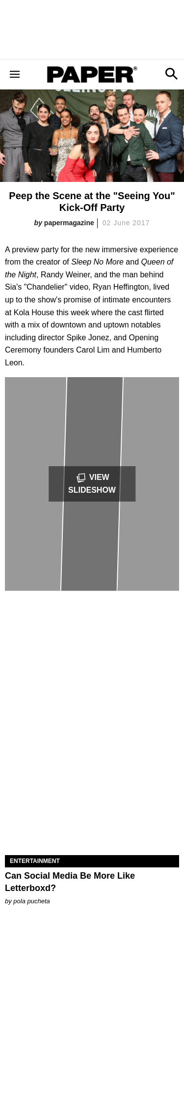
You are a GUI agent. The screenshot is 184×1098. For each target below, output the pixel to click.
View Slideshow (92, 483)
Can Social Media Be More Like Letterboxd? (70, 882)
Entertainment (35, 861)
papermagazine (69, 223)
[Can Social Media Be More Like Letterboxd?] (92, 812)
